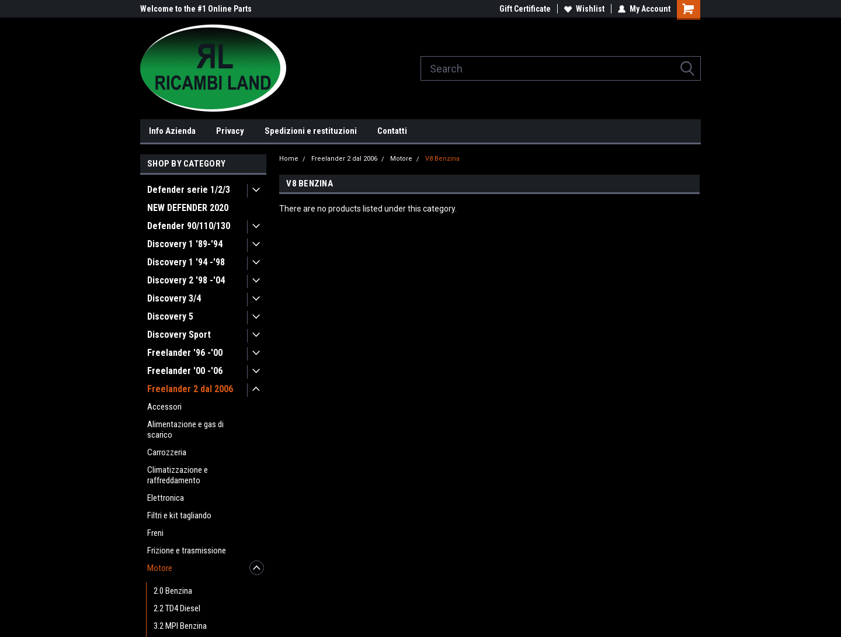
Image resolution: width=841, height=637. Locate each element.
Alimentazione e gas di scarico (185, 429)
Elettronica (165, 498)
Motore (159, 568)
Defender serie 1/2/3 (188, 189)
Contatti (392, 131)
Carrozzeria (166, 452)
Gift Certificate (525, 8)
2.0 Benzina (173, 591)
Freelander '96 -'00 (185, 352)
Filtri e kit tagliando (179, 515)
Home (288, 158)
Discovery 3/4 (174, 298)
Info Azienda (172, 131)
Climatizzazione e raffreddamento (177, 475)
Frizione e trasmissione (186, 550)
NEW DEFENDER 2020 (187, 207)
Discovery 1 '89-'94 (185, 244)
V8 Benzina (442, 158)
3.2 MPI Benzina (180, 626)
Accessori (164, 406)
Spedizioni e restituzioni (311, 131)
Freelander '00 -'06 (185, 370)
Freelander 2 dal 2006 (190, 388)
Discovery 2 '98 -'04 (186, 280)
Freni (155, 533)
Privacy (230, 131)
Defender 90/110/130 (188, 225)
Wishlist (584, 8)
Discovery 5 (170, 316)
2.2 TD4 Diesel (177, 608)
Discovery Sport (179, 334)
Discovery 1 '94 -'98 (186, 262)
